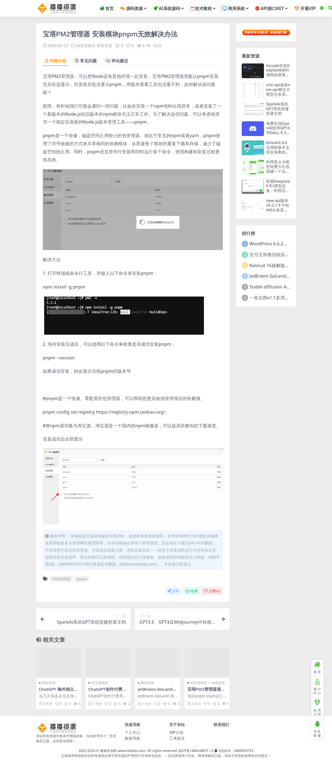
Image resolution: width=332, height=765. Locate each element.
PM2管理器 (62, 578)
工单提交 (177, 738)
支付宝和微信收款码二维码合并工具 (285, 254)
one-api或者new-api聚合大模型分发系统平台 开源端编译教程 (278, 94)
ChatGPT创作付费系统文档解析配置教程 (107, 691)
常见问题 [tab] (86, 60)
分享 (173, 591)
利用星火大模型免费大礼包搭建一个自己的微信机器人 (277, 168)
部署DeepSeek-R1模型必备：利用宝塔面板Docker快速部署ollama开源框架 (278, 193)
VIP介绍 (176, 732)
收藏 (191, 591)
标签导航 (132, 738)
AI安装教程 (86, 45)
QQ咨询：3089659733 (233, 750)
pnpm (82, 578)
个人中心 (132, 732)
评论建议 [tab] (117, 60)
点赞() (212, 591)
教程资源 (104, 45)
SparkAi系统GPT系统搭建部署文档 (277, 108)
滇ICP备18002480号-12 (196, 750)
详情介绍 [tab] (55, 60)
